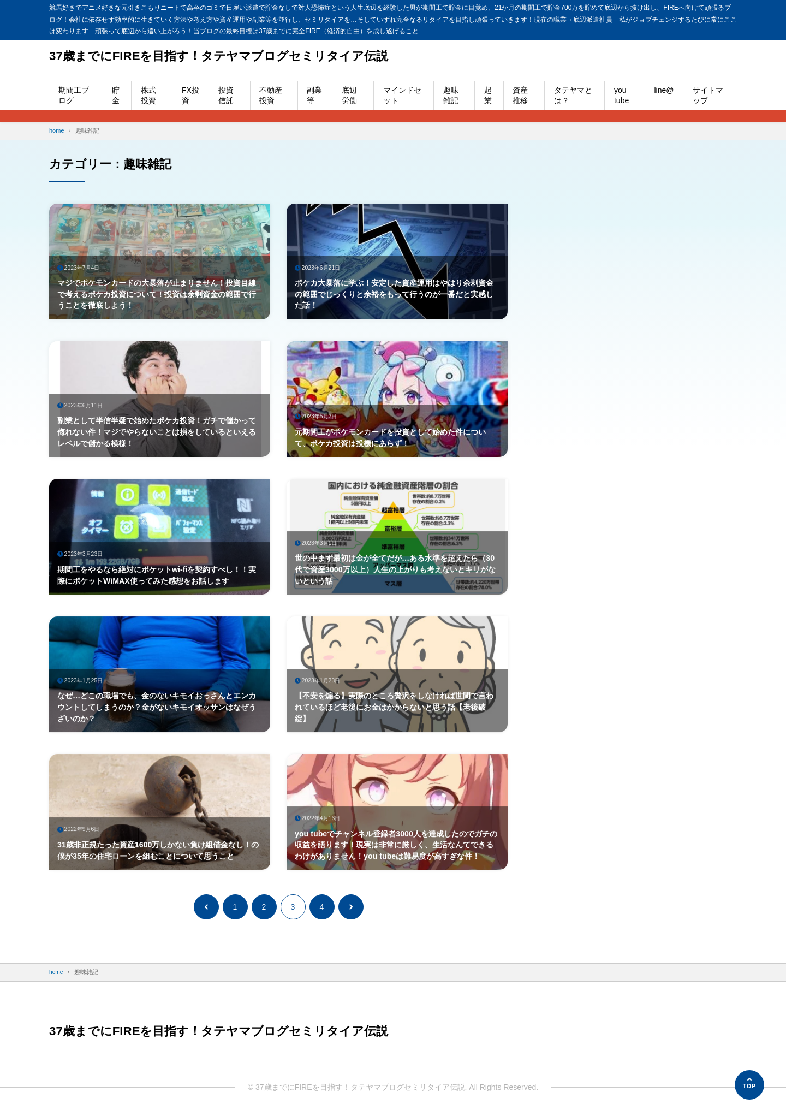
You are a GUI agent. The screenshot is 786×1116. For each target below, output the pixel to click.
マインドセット (402, 95)
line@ (664, 90)
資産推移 (520, 95)
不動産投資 (270, 95)
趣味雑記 (450, 95)
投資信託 (226, 95)
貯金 (116, 95)
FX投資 (190, 95)
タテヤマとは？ (573, 95)
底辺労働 (349, 95)
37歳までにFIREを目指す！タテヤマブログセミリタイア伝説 (233, 56)
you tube (621, 95)
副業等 (314, 95)
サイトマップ (708, 95)
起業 (488, 95)
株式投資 (148, 95)
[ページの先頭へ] (749, 1085)
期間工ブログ (73, 95)
